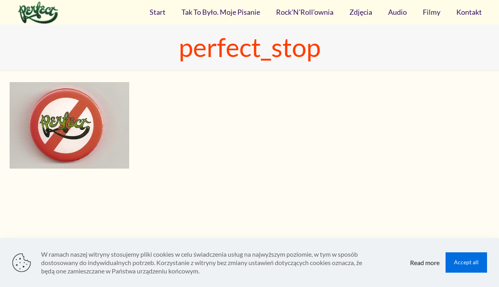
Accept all (466, 262)
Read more (425, 262)
